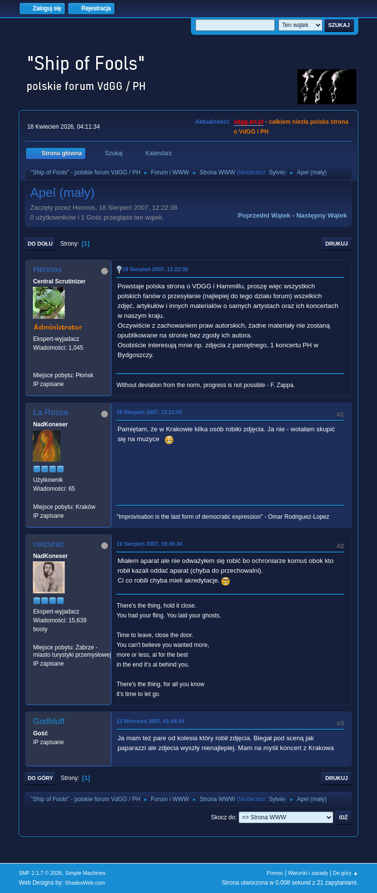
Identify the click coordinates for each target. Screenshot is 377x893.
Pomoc (275, 873)
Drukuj (336, 244)
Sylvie (277, 172)
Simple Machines (85, 873)
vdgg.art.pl (249, 121)
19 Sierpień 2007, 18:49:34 (149, 544)
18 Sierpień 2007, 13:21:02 (149, 412)
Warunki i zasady (308, 873)
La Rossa (50, 412)
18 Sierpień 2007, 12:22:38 (155, 269)
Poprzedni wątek (264, 215)
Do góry (40, 778)
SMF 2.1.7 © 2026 (40, 873)
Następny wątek (321, 215)
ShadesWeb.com (85, 883)
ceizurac (48, 544)
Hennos (47, 269)
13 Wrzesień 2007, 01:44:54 (150, 721)
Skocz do (223, 817)
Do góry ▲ (345, 873)
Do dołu (40, 244)
